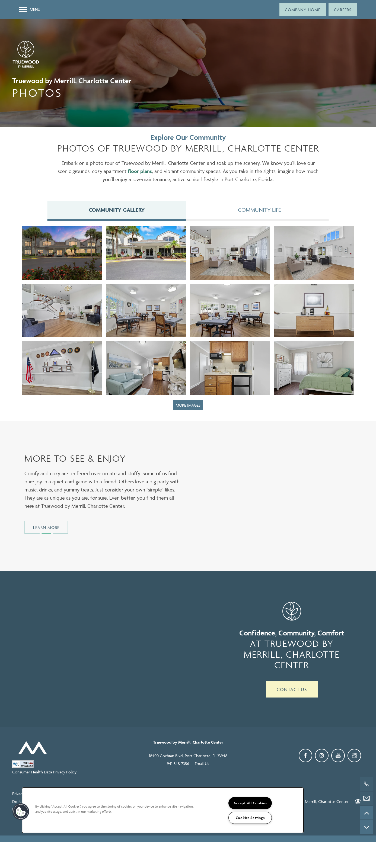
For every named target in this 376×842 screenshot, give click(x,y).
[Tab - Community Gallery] (116, 210)
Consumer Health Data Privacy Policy (44, 773)
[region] (163, 810)
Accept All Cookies (250, 803)
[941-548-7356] (366, 784)
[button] (302, 9)
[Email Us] (366, 798)
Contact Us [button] (292, 690)
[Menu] (29, 9)
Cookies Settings (250, 817)
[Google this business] (354, 756)
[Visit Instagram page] (322, 756)
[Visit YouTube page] (338, 756)
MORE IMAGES (188, 406)
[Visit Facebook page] (305, 756)
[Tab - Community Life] (260, 210)
